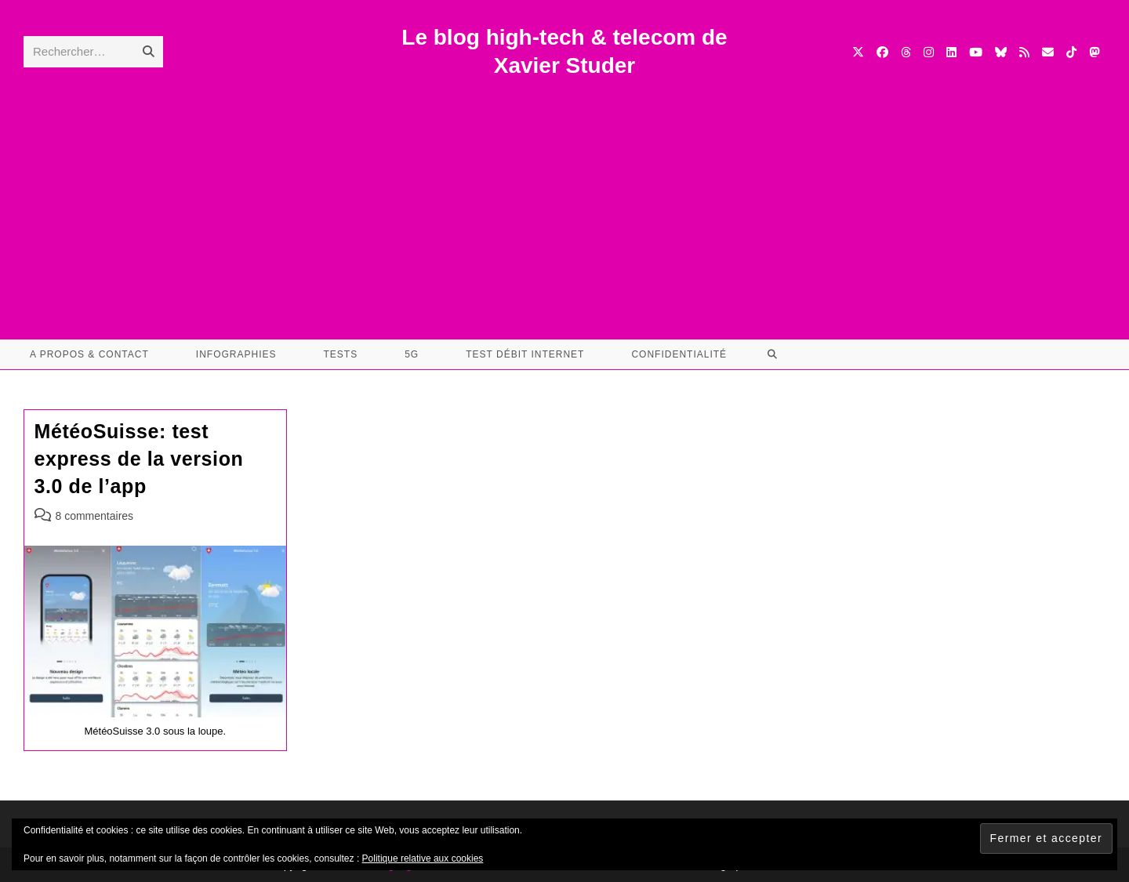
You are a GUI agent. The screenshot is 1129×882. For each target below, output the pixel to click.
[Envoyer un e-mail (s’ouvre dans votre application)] (1048, 52)
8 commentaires (95, 516)
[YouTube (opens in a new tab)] (976, 52)
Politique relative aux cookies (423, 858)
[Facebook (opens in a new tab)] (882, 52)
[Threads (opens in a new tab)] (906, 52)
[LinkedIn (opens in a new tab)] (951, 52)
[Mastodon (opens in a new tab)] (1094, 52)
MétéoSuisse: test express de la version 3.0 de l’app (139, 458)
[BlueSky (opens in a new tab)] (1001, 52)
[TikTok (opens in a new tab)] (1071, 52)
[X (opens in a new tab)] (858, 52)
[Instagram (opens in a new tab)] (928, 52)
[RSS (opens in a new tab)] (1024, 52)
